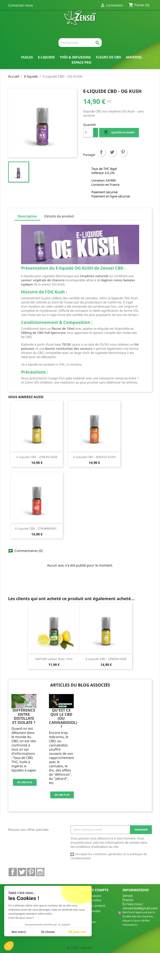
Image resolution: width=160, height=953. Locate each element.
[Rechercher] (80, 42)
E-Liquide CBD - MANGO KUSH (94, 457)
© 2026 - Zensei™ (80, 947)
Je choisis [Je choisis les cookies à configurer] (48, 932)
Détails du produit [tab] (59, 216)
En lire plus (24, 782)
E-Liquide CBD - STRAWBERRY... (37, 528)
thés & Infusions (75, 57)
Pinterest (123, 156)
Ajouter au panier (119, 132)
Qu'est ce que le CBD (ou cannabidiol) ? (63, 718)
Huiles (27, 57)
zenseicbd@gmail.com (140, 908)
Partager (101, 156)
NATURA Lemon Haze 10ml (53, 659)
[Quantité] (88, 132)
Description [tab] (27, 216)
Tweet (112, 156)
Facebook (13, 872)
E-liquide (46, 57)
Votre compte (96, 890)
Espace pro (81, 62)
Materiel (134, 57)
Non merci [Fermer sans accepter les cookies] (18, 932)
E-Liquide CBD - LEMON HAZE (37, 457)
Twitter (22, 872)
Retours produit (94, 906)
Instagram (40, 872)
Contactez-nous (20, 5)
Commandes (92, 911)
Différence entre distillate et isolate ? (23, 716)
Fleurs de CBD (108, 57)
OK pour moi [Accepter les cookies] (77, 932)
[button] (9, 946)
